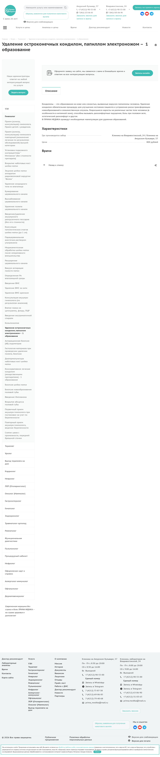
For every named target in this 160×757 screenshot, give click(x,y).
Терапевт (19, 446)
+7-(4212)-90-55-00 (87, 9)
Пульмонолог (19, 548)
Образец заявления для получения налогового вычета (46, 15)
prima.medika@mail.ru (134, 700)
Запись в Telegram (94, 686)
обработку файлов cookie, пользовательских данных (76, 747)
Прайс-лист (60, 683)
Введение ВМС (12, 283)
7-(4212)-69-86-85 (94, 694)
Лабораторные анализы (9, 664)
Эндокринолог (19, 516)
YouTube (147, 13)
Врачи (74, 27)
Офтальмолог (19, 588)
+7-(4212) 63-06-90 (132, 692)
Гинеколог (19, 116)
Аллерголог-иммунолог (19, 581)
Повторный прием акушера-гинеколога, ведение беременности (17, 425)
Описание (51, 91)
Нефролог (19, 563)
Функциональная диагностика (19, 540)
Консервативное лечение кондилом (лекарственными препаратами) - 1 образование (17, 374)
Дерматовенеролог (19, 596)
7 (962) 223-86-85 (86, 12)
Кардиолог (19, 471)
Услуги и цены (23, 27)
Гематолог (19, 508)
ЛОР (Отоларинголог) (19, 486)
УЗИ (19, 108)
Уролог (19, 453)
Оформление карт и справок (19, 572)
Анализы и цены (50, 27)
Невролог (19, 478)
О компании (61, 659)
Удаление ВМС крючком (17, 293)
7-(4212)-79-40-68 (94, 698)
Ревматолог (19, 530)
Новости (126, 27)
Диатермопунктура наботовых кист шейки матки (16, 361)
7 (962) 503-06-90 (115, 12)
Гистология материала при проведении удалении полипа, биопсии (18, 351)
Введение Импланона (16, 397)
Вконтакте (142, 13)
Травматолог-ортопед (19, 523)
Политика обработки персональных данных (81, 738)
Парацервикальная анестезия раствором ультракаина (15, 240)
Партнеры (60, 696)
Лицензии (59, 676)
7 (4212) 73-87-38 (94, 690)
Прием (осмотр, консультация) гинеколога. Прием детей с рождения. (18, 124)
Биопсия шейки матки (16, 384)
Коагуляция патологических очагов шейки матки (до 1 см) (16, 230)
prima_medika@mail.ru (96, 702)
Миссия (58, 663)
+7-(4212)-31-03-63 (132, 696)
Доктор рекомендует (99, 27)
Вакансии (59, 673)
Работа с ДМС (61, 686)
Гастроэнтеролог (19, 501)
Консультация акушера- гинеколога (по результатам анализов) (16, 300)
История (59, 667)
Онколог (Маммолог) (19, 493)
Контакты (147, 27)
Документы (60, 670)
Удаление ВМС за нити (16, 288)
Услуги (31, 659)
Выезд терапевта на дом (19, 462)
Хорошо (97, 752)
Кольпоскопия (12, 323)
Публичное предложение (52, 738)
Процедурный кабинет (19, 556)
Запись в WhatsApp (94, 682)
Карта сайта (7, 677)
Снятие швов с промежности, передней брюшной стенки (17, 435)
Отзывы (58, 680)
